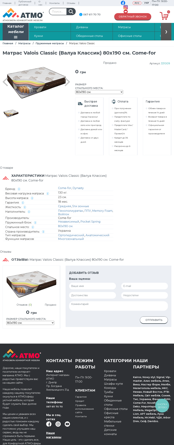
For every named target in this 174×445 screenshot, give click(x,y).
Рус (137, 3)
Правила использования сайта (86, 409)
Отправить (153, 320)
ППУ (87, 210)
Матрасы (24, 43)
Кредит (80, 401)
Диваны (110, 375)
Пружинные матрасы (50, 43)
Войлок (63, 214)
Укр (146, 3)
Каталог (15, 32)
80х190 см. (65, 226)
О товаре (6, 167)
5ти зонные (80, 206)
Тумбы (108, 392)
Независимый (68, 221)
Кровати (110, 371)
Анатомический (97, 235)
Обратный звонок (133, 16)
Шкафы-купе (113, 383)
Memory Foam (102, 210)
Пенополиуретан (70, 210)
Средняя (64, 206)
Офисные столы (116, 409)
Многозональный (71, 239)
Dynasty (78, 188)
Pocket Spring (90, 221)
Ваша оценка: (79, 278)
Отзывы (71, 3)
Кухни (108, 396)
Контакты (54, 3)
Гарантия (82, 396)
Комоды (110, 388)
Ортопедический (71, 235)
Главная (7, 3)
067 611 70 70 (92, 14)
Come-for (64, 188)
